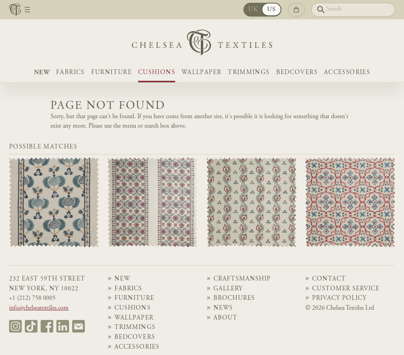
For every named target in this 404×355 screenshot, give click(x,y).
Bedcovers (297, 72)
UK (253, 9)
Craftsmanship (242, 279)
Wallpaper (201, 72)
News (223, 308)
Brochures (234, 298)
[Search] (353, 10)
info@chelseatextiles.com (39, 308)
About (225, 318)
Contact (329, 279)
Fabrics (70, 72)
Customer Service (346, 289)
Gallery (228, 289)
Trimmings (248, 72)
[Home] (202, 44)
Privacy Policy (339, 298)
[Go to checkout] (296, 10)
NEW (42, 72)
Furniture (111, 72)
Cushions (156, 72)
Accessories (347, 72)
